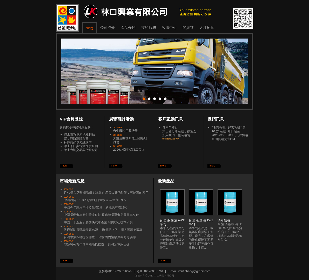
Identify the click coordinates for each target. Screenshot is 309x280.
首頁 (90, 28)
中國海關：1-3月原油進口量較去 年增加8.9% (95, 200)
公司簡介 (107, 28)
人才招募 (206, 28)
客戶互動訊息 (170, 119)
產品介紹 (128, 28)
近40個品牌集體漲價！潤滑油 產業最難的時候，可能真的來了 (106, 192)
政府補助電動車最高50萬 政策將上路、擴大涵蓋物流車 (103, 229)
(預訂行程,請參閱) (170, 138)
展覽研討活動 (121, 119)
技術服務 (148, 28)
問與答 (188, 28)
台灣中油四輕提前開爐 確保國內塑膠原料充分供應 (100, 237)
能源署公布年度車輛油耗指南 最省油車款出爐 (97, 244)
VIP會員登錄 (71, 119)
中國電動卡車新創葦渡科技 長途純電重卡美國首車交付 (101, 215)
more (64, 165)
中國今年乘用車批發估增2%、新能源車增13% (95, 207)
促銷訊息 (215, 119)
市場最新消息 (72, 181)
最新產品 (166, 181)
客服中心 (169, 28)
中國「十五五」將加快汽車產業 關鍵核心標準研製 (98, 222)
